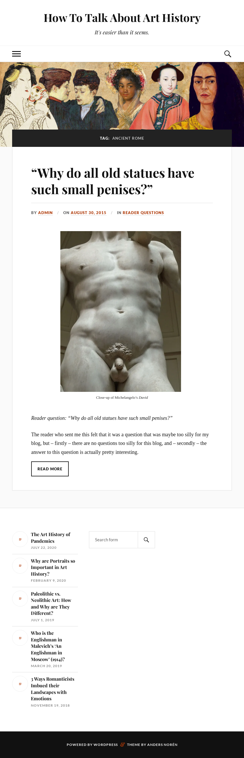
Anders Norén (162, 744)
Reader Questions (143, 212)
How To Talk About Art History (122, 17)
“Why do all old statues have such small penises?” (112, 180)
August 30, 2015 (89, 212)
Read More (50, 469)
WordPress (106, 744)
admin (45, 212)
